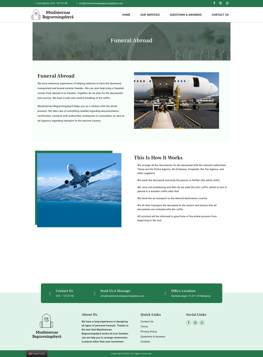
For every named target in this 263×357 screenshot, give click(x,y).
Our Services (150, 15)
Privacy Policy (149, 331)
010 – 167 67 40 (65, 296)
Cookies (145, 341)
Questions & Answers (186, 15)
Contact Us (220, 15)
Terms (144, 326)
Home (126, 15)
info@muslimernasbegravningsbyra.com (101, 3)
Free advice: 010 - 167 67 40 (52, 3)
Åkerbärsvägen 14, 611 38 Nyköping (191, 296)
